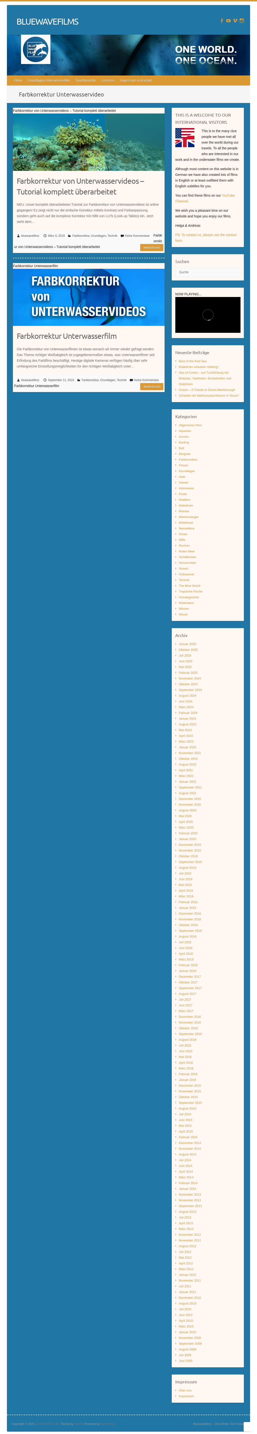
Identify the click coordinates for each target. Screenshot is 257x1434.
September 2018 (190, 931)
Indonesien (186, 488)
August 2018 (187, 936)
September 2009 (190, 1343)
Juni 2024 (185, 701)
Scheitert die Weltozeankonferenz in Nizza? (209, 395)
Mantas (184, 511)
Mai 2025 (185, 667)
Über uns (185, 1390)
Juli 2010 (185, 1309)
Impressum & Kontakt (136, 80)
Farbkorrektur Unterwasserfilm (67, 335)
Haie (182, 477)
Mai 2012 (185, 1257)
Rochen (184, 545)
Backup (184, 442)
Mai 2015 (185, 1125)
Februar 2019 (188, 902)
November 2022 (190, 753)
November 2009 (190, 1338)
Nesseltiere (186, 528)
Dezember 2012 (190, 1234)
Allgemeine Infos (190, 425)
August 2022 (187, 764)
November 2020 (190, 804)
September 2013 (190, 1206)
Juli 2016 (185, 1045)
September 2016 (190, 1034)
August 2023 (187, 724)
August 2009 (187, 1349)
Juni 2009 (185, 1361)
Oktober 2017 (188, 982)
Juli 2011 (185, 1286)
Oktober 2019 (188, 856)
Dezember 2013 (190, 1194)
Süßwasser (186, 574)
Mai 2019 (185, 885)
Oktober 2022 (188, 758)
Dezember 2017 (190, 976)
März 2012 (186, 1269)
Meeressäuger (189, 517)
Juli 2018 (185, 942)
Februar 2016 (188, 1074)
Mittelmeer (186, 522)
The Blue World (189, 586)
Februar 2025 (188, 672)
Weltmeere (186, 603)
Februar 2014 (188, 1183)
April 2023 (186, 736)
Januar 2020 (187, 839)
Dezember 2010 (190, 1297)
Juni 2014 (185, 1166)
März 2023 (186, 741)
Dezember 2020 (190, 799)
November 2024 (190, 678)
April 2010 (186, 1320)
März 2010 (186, 1326)
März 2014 (186, 1177)
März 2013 (186, 1229)
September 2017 (190, 988)
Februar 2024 (188, 713)
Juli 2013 (185, 1217)
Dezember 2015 (190, 1085)
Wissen (184, 608)
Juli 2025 (185, 655)
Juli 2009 (185, 1355)
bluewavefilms (30, 235)
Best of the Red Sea (193, 361)
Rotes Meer (187, 551)
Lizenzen (108, 80)
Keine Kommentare (137, 235)
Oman (183, 534)
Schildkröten (187, 557)
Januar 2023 (187, 747)
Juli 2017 (185, 999)
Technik (113, 235)
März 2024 (186, 707)
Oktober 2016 (188, 1028)
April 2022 (186, 770)
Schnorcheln (187, 563)
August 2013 (187, 1211)
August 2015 (187, 1108)
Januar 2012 (187, 1275)
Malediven (186, 505)
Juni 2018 (185, 948)
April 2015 (186, 1131)
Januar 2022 (187, 781)
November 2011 (190, 1280)
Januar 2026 (187, 644)
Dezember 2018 (190, 913)
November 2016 (190, 1022)
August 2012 (187, 1246)
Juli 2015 (185, 1114)
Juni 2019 (185, 879)
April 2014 (186, 1171)
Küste (183, 494)
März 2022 (186, 776)
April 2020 (186, 822)
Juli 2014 (185, 1160)
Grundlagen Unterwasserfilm (48, 80)
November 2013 (190, 1200)
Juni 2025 (185, 661)
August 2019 (187, 867)
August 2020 (187, 810)
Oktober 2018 (188, 925)
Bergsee (184, 454)
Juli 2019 (185, 873)
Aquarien (185, 431)
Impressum (186, 1396)
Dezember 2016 (190, 1017)
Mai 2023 (185, 730)
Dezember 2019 (190, 844)
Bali (181, 448)
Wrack (183, 614)
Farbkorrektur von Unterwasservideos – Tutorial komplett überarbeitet (80, 186)
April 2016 (186, 1062)
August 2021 (187, 793)
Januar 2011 (187, 1292)
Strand (183, 568)
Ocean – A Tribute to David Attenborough (207, 390)
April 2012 (186, 1263)
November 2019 (190, 850)
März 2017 (186, 1011)
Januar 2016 (187, 1080)
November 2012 (190, 1240)
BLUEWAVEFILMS (47, 21)
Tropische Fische (191, 591)
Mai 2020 (185, 816)
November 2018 (190, 919)
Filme (18, 80)
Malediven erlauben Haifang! (199, 367)
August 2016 (187, 1039)
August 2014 (187, 1154)
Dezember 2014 (190, 1143)
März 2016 (186, 1068)
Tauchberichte (85, 80)
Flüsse (183, 465)
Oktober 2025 (188, 650)
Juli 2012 (185, 1252)
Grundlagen (98, 235)
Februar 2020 (188, 833)
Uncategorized (189, 597)
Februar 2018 (188, 965)
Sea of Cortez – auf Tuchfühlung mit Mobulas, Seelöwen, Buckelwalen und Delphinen (205, 378)
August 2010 (187, 1303)
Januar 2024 (187, 718)
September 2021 (190, 787)
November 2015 (190, 1091)
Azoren (184, 436)
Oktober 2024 (188, 684)
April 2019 (186, 890)
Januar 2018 (187, 971)
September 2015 (190, 1103)
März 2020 (186, 827)
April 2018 (186, 953)
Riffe (182, 540)
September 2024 (190, 690)
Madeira (184, 499)
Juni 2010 (185, 1315)
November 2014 (190, 1148)
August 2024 (187, 695)
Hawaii (183, 482)
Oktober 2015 (188, 1097)
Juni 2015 (185, 1120)
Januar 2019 (187, 908)
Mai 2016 (185, 1057)
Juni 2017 (185, 1005)
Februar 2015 (188, 1137)
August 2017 (187, 994)
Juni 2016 (185, 1051)
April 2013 (186, 1223)
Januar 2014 (187, 1189)
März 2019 (186, 896)
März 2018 (186, 959)
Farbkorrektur (80, 235)
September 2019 (190, 862)
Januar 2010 (187, 1332)
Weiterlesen (151, 247)
